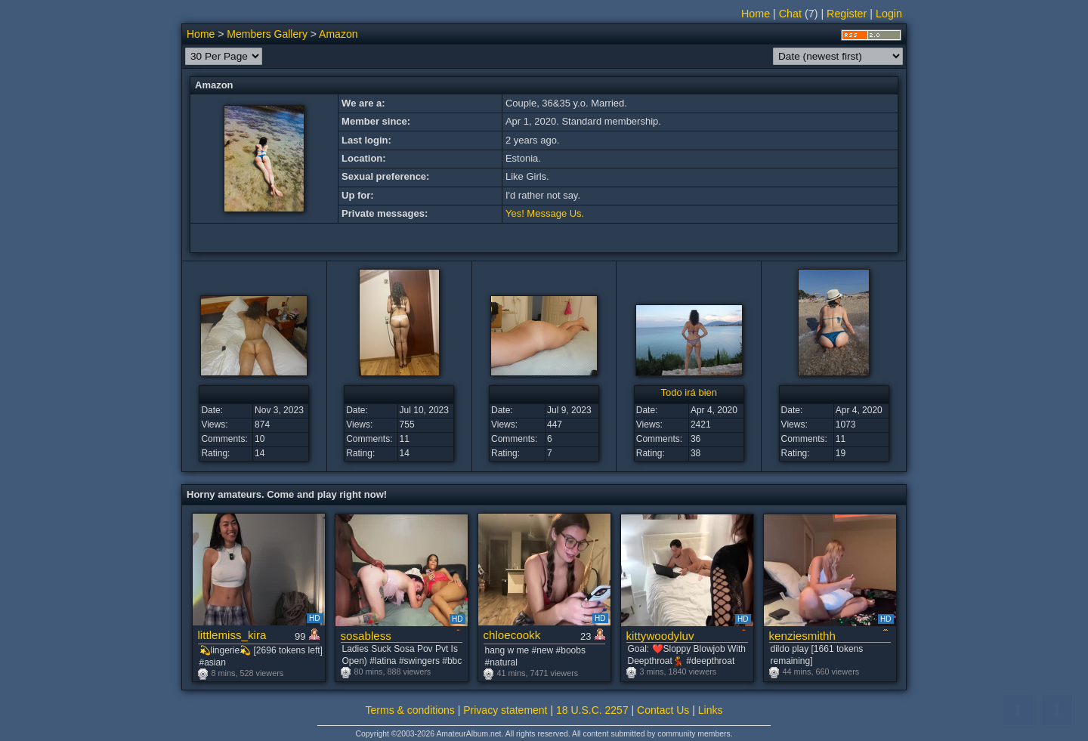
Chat (790, 14)
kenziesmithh (802, 635)
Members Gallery (267, 34)
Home (755, 14)
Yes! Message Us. (544, 213)
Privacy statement (505, 710)
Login (889, 14)
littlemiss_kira (232, 634)
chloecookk (512, 634)
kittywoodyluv (660, 635)
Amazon (338, 34)
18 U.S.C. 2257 (592, 710)
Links (710, 710)
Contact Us (663, 710)
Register (847, 14)
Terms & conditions (410, 710)
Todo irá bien (689, 392)
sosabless (366, 635)
